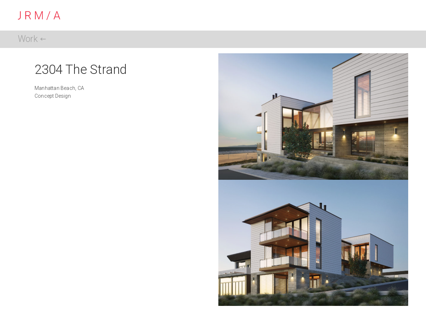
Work (28, 39)
